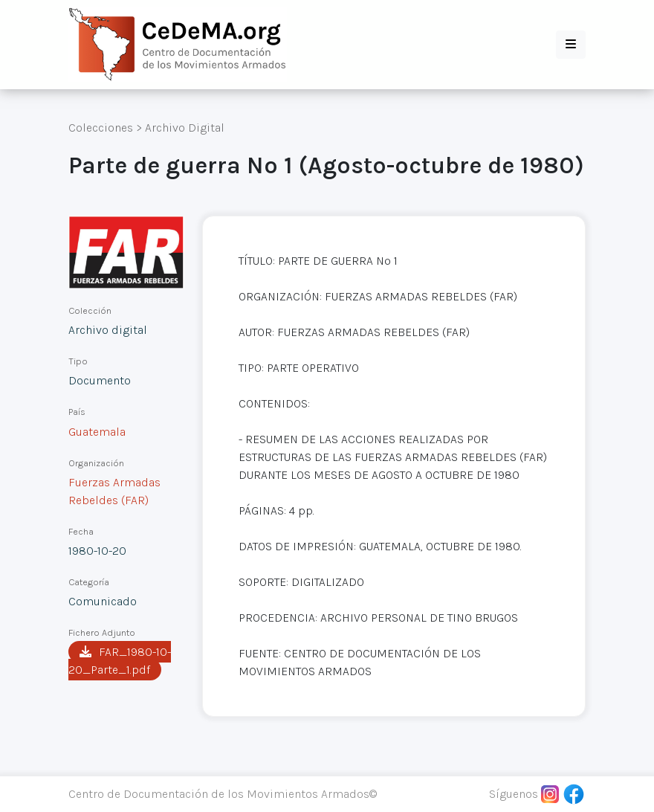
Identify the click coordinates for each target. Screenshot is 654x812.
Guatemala (97, 432)
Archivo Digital (184, 127)
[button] (571, 44)
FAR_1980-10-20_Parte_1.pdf (119, 661)
